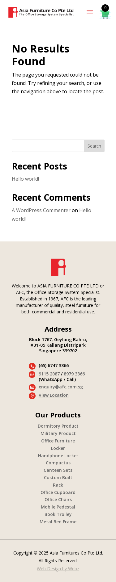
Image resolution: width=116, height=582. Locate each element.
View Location (54, 395)
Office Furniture (58, 441)
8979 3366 (74, 374)
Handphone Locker (58, 455)
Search (94, 146)
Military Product (58, 433)
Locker (58, 448)
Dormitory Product (58, 426)
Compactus (58, 463)
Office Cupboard (58, 492)
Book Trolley (58, 514)
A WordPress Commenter (41, 210)
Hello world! (25, 178)
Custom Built (58, 477)
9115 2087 (49, 374)
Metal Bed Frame (58, 522)
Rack (58, 485)
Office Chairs (58, 499)
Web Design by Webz (58, 569)
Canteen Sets (58, 470)
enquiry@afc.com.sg (61, 387)
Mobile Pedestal (58, 507)
